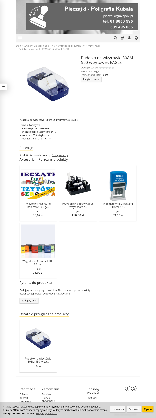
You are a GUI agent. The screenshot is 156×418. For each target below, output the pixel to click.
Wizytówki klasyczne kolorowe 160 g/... (38, 205)
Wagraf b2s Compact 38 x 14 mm (38, 262)
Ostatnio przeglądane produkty (44, 314)
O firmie (24, 394)
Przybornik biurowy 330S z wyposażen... (78, 205)
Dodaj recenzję (60, 155)
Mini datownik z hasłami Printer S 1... (118, 205)
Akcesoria (27, 159)
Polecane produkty (53, 159)
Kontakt (24, 398)
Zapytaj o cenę (91, 79)
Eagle (96, 71)
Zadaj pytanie (29, 300)
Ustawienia (118, 409)
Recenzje (26, 147)
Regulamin (47, 394)
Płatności (92, 397)
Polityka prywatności (48, 399)
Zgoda (148, 409)
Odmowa (134, 409)
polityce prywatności (46, 413)
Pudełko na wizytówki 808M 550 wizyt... (38, 360)
